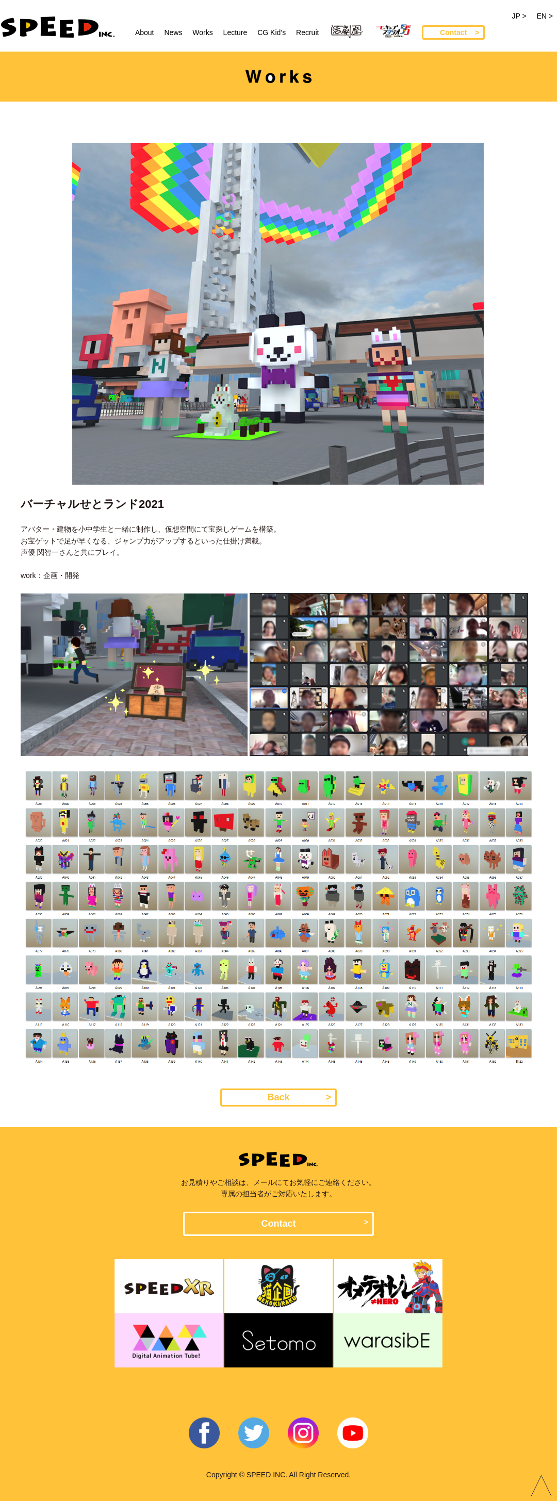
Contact (453, 32)
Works (202, 32)
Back (278, 1097)
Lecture (235, 32)
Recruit (307, 32)
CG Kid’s (271, 32)
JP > (519, 16)
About (144, 32)
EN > (544, 16)
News (173, 32)
